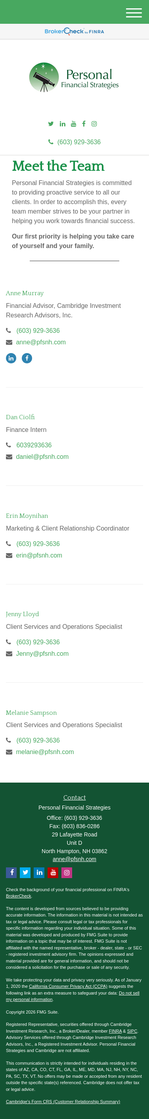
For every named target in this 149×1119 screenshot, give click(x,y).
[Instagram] (94, 124)
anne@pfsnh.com (41, 342)
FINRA (115, 1031)
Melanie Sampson (31, 712)
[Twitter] (51, 124)
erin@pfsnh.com (39, 555)
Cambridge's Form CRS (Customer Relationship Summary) (63, 1101)
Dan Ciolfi (20, 417)
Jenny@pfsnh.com (42, 653)
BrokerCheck (18, 896)
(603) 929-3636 (74, 142)
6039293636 (34, 445)
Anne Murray (25, 293)
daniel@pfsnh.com (42, 456)
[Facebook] (84, 124)
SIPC (132, 1031)
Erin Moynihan (27, 515)
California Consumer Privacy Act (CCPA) (68, 986)
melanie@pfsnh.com (45, 752)
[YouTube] (73, 124)
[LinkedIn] (62, 124)
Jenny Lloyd (22, 614)
